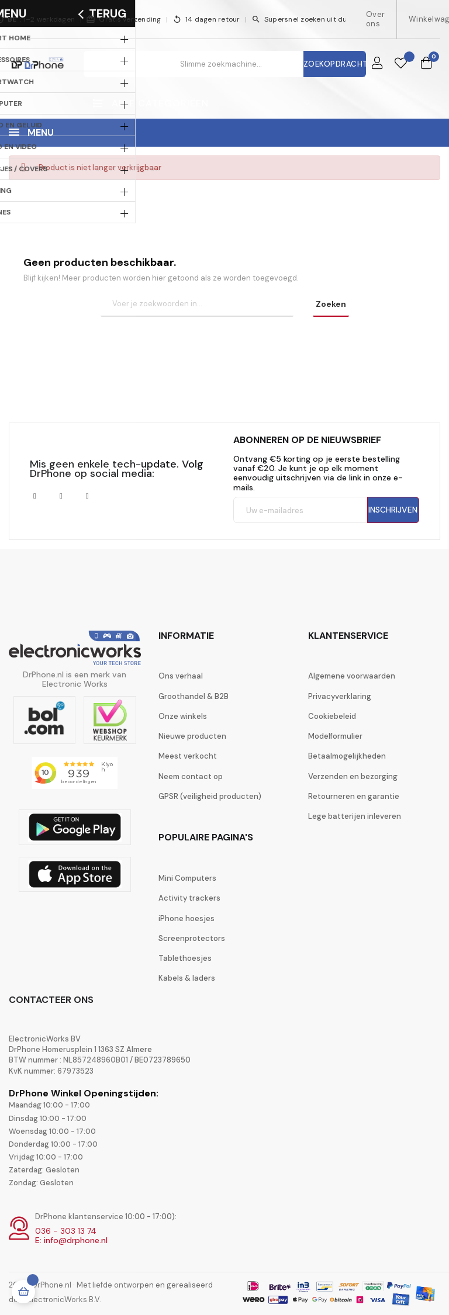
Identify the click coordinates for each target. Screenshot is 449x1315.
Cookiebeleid (332, 716)
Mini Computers (187, 878)
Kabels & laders (186, 978)
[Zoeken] (197, 304)
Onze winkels (182, 716)
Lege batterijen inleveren (354, 816)
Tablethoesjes (185, 958)
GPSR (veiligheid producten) (209, 796)
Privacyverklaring (339, 696)
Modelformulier (335, 736)
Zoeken (331, 304)
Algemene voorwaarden (351, 676)
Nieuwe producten (192, 736)
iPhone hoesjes (186, 918)
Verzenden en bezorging (353, 776)
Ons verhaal (180, 676)
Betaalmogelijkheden (347, 756)
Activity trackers (189, 898)
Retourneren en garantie (353, 796)
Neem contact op (190, 776)
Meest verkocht (187, 756)
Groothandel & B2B (193, 696)
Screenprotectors (191, 938)
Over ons (375, 19)
